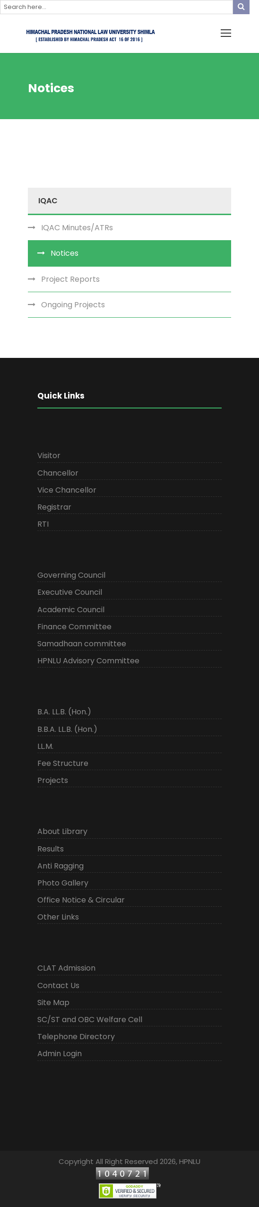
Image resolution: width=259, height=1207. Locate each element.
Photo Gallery (62, 882)
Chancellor (57, 473)
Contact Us (58, 985)
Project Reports (70, 279)
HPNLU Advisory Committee (88, 660)
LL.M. (45, 746)
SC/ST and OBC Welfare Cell (89, 1019)
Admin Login (59, 1053)
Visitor (48, 455)
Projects (52, 780)
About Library (62, 831)
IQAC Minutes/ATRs (77, 227)
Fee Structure (62, 763)
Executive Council (69, 592)
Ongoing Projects (73, 304)
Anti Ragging (60, 865)
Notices (64, 253)
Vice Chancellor (66, 490)
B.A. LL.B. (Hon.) (64, 711)
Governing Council (71, 575)
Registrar (54, 507)
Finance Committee (74, 626)
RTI (43, 524)
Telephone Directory (76, 1036)
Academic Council (70, 609)
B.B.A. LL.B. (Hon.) (67, 729)
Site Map (53, 1002)
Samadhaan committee (81, 643)
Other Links (58, 917)
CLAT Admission (66, 968)
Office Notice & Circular (81, 899)
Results (50, 848)
